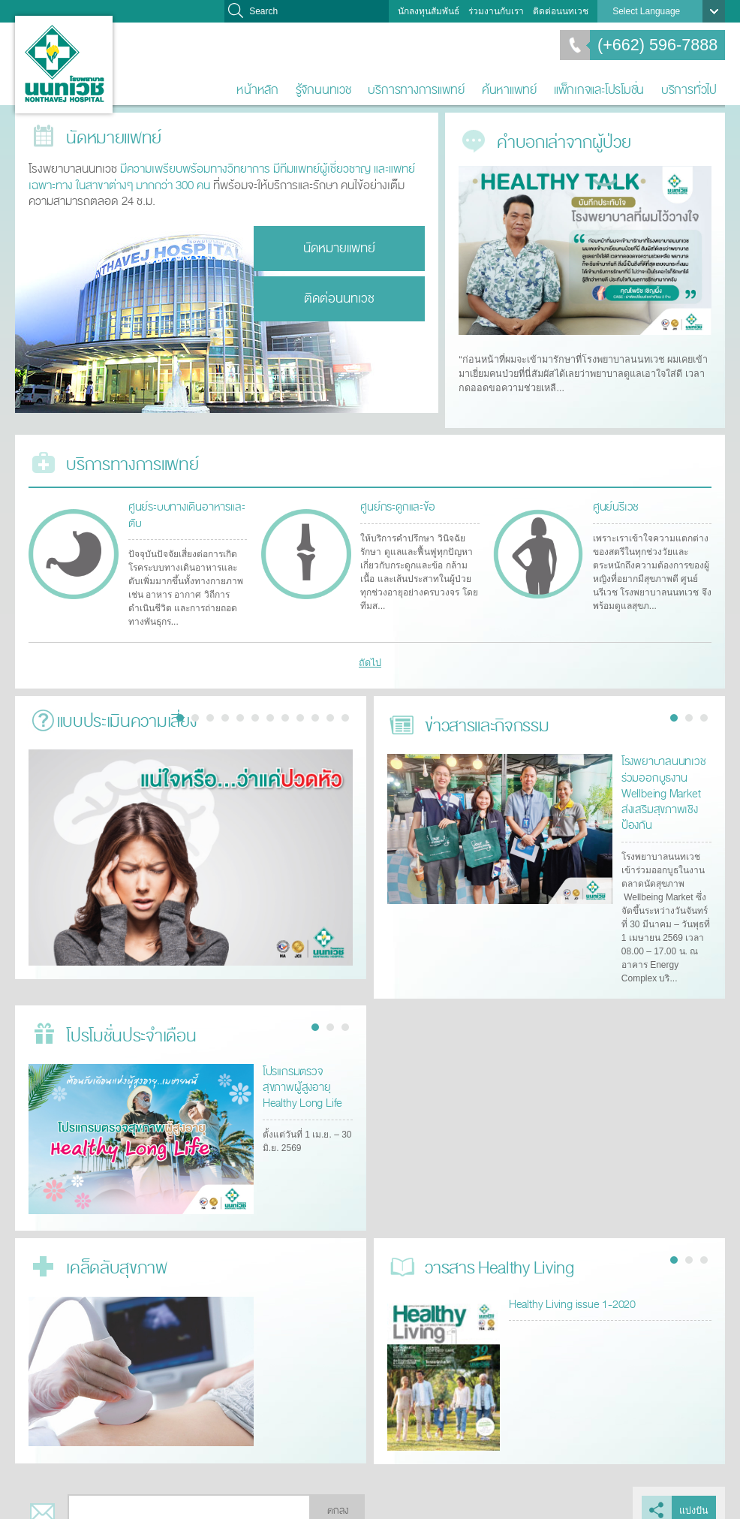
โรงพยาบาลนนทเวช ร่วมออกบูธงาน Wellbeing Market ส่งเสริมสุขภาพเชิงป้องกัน (664, 780)
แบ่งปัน (694, 1495)
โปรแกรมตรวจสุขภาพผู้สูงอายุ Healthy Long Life (306, 1070)
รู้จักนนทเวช (323, 89)
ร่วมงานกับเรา (496, 11)
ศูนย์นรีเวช (613, 499)
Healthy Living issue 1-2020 (568, 1287)
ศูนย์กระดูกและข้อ (394, 499)
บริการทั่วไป (689, 89)
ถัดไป (370, 654)
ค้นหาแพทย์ (509, 89)
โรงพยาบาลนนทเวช (64, 65)
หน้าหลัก (257, 89)
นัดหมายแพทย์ (339, 247)
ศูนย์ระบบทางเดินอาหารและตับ (183, 507)
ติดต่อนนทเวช (560, 11)
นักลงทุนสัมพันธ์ (428, 11)
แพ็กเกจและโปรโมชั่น (599, 89)
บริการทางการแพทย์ (416, 89)
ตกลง (337, 1494)
